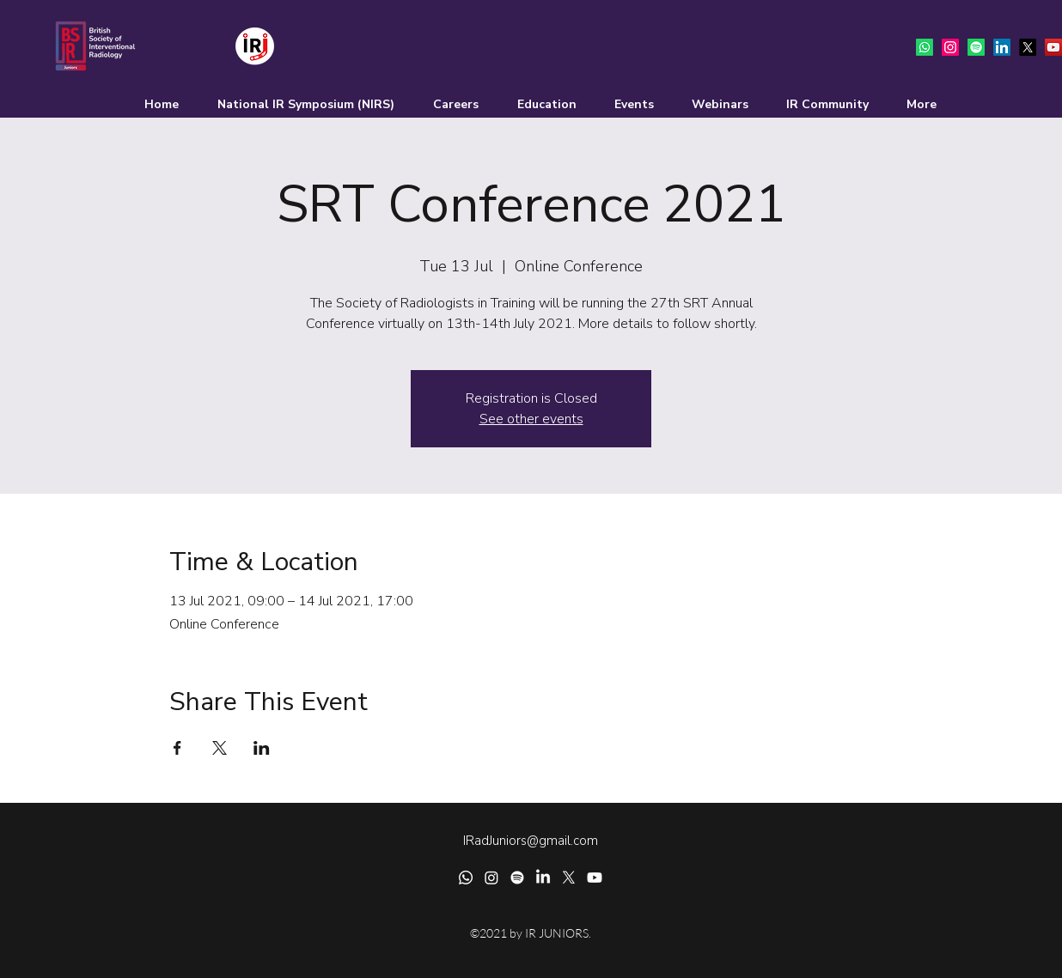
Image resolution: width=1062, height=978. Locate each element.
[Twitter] (1027, 47)
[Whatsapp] (924, 47)
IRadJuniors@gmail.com (530, 840)
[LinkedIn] (1001, 47)
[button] (445, 105)
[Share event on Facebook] (177, 748)
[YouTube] (1053, 47)
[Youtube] (594, 877)
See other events (531, 419)
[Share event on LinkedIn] (261, 748)
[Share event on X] (219, 748)
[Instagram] (950, 47)
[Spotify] (976, 47)
